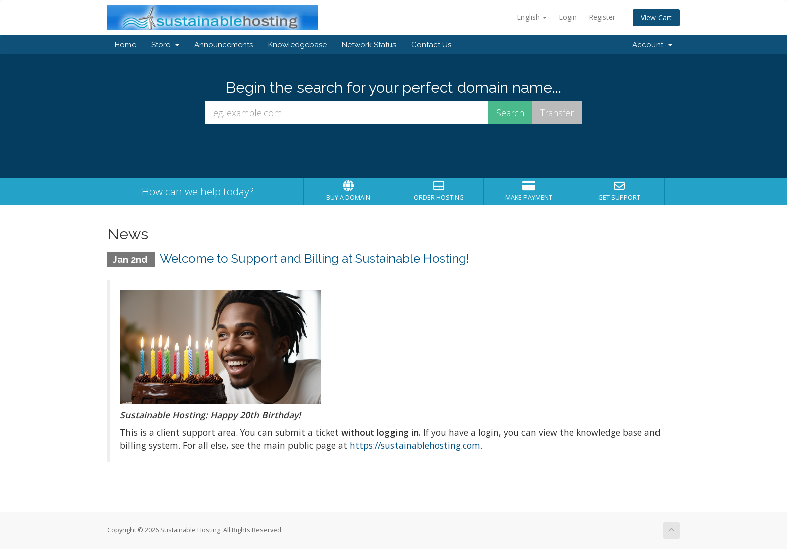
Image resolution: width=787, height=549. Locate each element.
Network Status (369, 44)
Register (602, 17)
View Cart (656, 17)
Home (125, 44)
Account (652, 44)
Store (165, 44)
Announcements (223, 44)
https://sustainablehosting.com (415, 445)
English (532, 17)
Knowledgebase (297, 44)
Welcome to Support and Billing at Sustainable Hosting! (314, 258)
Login (568, 17)
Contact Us (431, 44)
